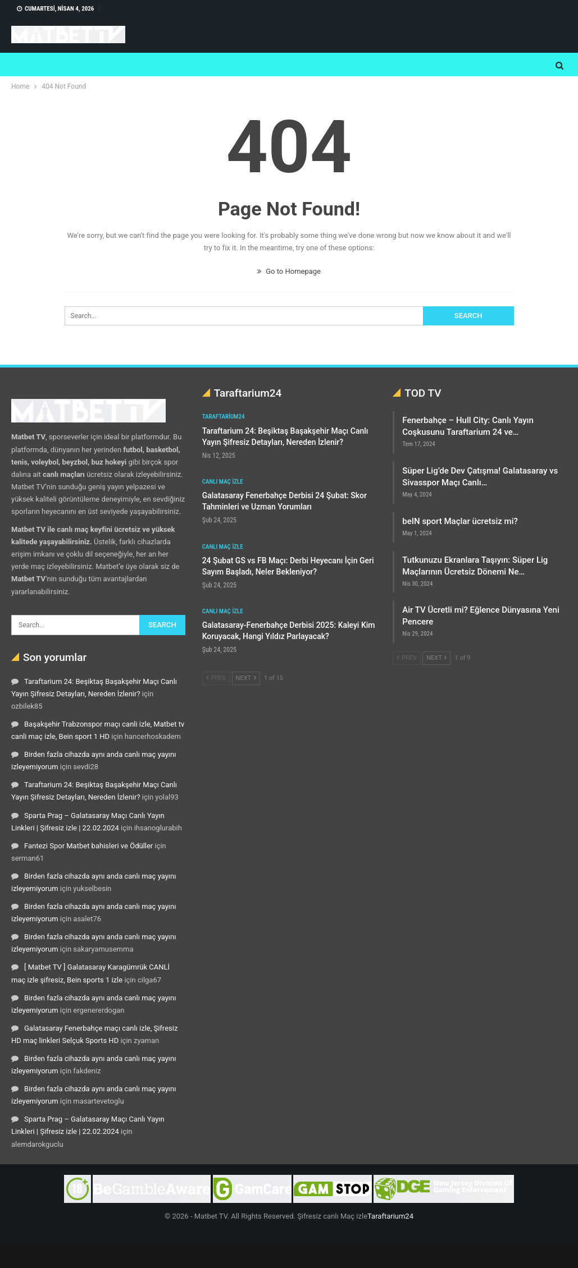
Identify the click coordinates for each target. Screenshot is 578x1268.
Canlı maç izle (222, 481)
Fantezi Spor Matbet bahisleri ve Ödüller (88, 846)
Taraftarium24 (223, 416)
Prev (216, 678)
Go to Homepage (289, 271)
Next (246, 678)
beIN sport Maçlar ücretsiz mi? (459, 521)
